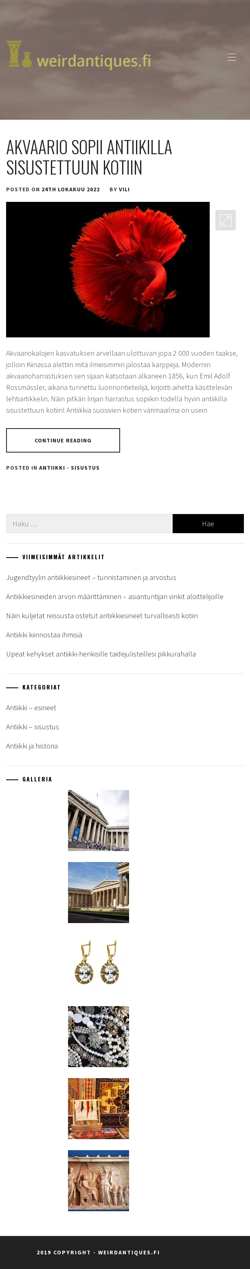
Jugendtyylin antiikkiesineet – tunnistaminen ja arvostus (91, 577)
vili (124, 189)
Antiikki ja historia (32, 745)
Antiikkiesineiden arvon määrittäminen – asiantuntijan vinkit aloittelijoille (115, 596)
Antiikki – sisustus (32, 726)
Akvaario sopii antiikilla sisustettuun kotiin (89, 156)
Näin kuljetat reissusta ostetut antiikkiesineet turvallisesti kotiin (102, 615)
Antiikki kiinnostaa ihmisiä (44, 634)
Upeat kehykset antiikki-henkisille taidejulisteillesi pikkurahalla (101, 654)
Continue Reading (63, 440)
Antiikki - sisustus (69, 467)
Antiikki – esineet (31, 707)
